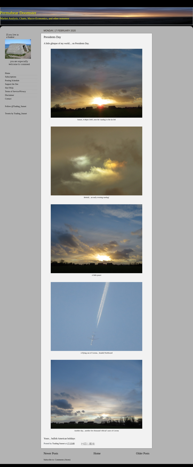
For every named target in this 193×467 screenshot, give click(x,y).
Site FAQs (9, 88)
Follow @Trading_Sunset (15, 106)
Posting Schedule (12, 80)
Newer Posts (51, 453)
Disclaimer (9, 95)
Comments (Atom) (62, 460)
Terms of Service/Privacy (15, 91)
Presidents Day (52, 37)
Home (97, 453)
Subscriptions (10, 77)
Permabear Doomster (18, 12)
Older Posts (142, 453)
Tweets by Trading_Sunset (16, 113)
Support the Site (11, 84)
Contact (8, 99)
